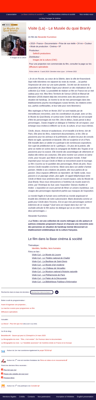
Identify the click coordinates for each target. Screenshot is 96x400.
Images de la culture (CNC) (45, 60)
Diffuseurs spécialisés (9, 312)
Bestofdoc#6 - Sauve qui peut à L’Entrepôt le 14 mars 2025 (23, 335)
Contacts (31, 397)
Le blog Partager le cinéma (49, 18)
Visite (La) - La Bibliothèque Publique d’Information (54, 282)
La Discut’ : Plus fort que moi (12, 324)
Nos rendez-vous (86, 14)
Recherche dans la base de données (15, 292)
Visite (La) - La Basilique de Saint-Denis (49, 261)
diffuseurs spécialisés (38, 67)
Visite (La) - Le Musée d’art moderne (48, 265)
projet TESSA (45, 350)
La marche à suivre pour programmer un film (18, 308)
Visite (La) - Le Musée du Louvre (46, 255)
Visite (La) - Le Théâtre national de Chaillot (51, 258)
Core (34, 386)
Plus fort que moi (10, 370)
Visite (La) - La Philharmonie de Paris (48, 275)
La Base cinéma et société (31, 14)
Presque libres (9, 378)
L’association (11, 14)
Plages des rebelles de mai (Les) (16, 374)
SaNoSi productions (41, 53)
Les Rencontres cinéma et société (61, 14)
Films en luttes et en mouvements (53, 360)
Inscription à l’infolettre (65, 397)
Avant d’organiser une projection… (14, 305)
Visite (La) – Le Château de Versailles (48, 268)
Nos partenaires (44, 397)
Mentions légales (9, 397)
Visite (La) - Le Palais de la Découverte (49, 278)
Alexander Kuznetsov (47, 37)
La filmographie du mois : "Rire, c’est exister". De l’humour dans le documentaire (31, 339)
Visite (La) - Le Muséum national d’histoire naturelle (54, 272)
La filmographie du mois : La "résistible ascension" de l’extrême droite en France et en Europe (36, 343)
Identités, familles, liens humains (46, 248)
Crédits (22, 397)
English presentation (85, 397)
